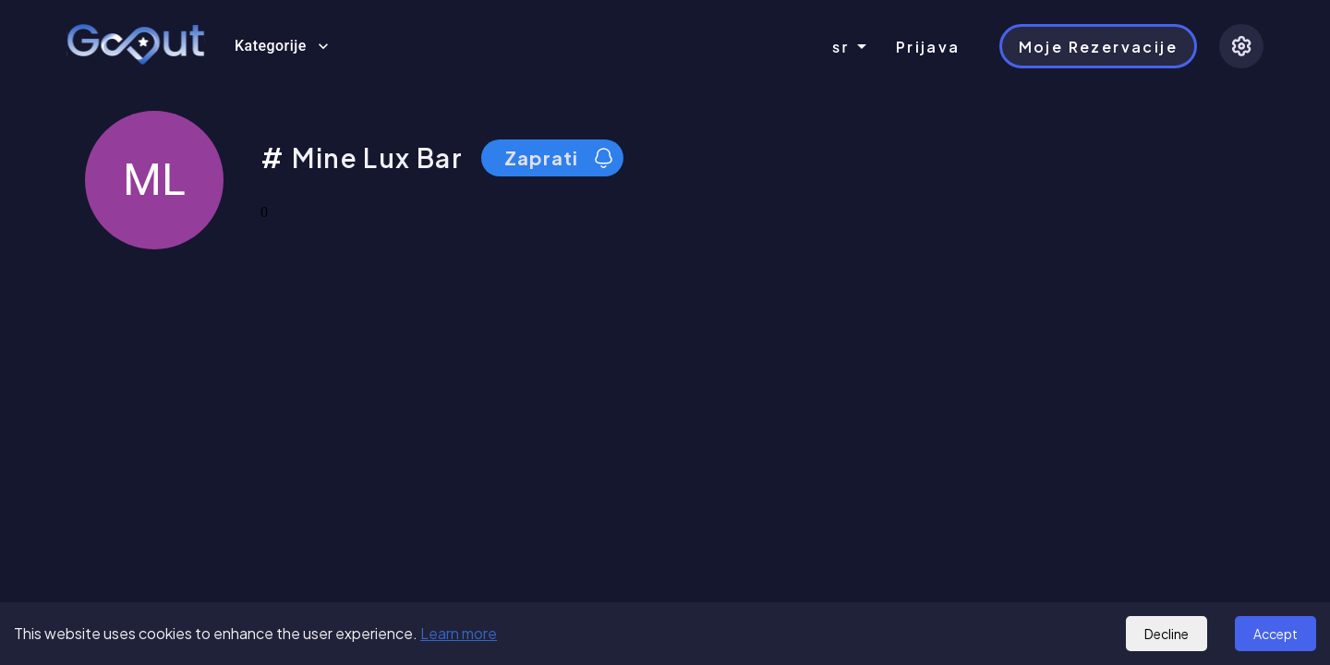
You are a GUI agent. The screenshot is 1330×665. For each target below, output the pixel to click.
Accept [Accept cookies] (1275, 633)
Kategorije (281, 46)
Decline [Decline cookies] (1166, 633)
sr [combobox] (841, 46)
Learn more (458, 633)
